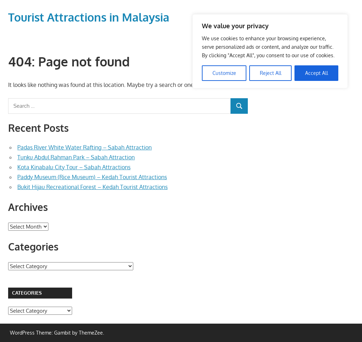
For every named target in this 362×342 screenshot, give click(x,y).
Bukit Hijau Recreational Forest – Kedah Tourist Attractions (92, 186)
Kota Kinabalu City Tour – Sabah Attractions (73, 167)
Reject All (270, 73)
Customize (224, 73)
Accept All (316, 73)
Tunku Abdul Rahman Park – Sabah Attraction (76, 157)
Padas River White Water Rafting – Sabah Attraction (84, 147)
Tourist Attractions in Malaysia (88, 17)
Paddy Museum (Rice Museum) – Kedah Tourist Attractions (92, 177)
